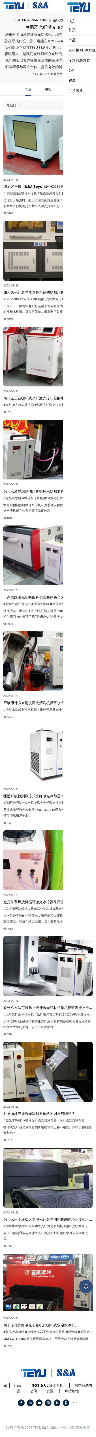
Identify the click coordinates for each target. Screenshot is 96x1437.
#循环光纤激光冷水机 (53, 299)
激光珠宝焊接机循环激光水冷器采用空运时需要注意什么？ (46, 902)
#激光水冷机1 (62, 908)
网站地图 (68, 1428)
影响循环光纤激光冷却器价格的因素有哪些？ (39, 1113)
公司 (33, 1391)
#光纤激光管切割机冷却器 (52, 1014)
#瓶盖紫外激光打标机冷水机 (57, 193)
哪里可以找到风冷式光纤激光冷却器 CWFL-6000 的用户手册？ (47, 796)
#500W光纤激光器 (82, 299)
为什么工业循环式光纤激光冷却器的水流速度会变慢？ (46, 398)
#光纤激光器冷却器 (71, 1120)
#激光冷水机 (12, 498)
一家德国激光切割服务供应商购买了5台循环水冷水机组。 (45, 597)
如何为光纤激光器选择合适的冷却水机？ (35, 292)
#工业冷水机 (82, 908)
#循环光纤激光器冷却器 (40, 1120)
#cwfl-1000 (11, 299)
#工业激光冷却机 (15, 908)
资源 (49, 1391)
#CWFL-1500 (28, 299)
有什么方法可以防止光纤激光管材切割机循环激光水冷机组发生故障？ (46, 1008)
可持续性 (72, 1391)
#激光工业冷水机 (40, 908)
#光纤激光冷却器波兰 (81, 803)
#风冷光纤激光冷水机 (49, 803)
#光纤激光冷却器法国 (18, 405)
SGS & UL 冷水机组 (48, 1385)
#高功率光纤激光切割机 (46, 1226)
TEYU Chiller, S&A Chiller (30, 20)
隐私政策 (83, 1428)
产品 (17, 1385)
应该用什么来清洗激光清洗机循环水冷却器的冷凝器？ (46, 702)
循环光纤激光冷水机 (67, 20)
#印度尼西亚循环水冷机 (20, 193)
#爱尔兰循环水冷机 (17, 604)
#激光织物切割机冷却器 (64, 498)
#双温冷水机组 (13, 1332)
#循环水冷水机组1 (34, 498)
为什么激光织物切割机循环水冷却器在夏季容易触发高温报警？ (46, 491)
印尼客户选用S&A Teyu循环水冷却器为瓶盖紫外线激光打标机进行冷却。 (47, 186)
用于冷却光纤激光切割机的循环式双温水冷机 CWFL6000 (39, 1325)
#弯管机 (71, 1332)
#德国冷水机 (40, 604)
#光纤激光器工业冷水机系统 (45, 1332)
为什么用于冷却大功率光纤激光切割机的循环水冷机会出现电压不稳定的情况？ (46, 1219)
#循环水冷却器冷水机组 (20, 709)
